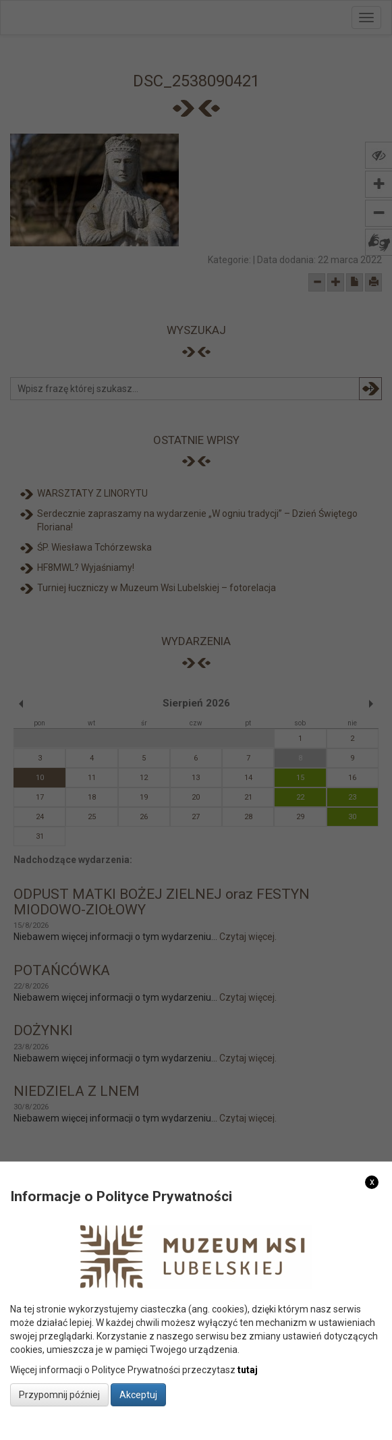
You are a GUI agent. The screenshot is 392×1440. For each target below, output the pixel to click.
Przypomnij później (59, 1394)
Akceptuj (138, 1394)
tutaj (247, 1369)
